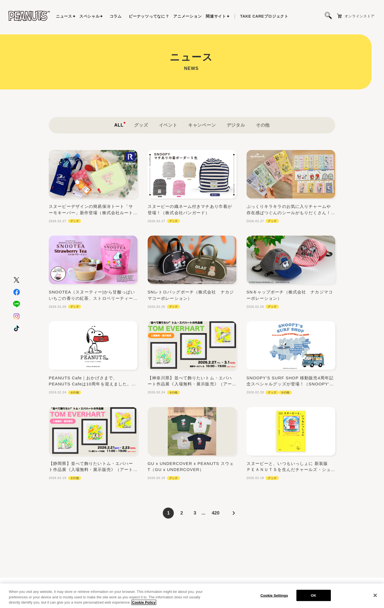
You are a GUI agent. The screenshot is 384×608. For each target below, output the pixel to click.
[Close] (375, 595)
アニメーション (187, 16)
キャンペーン (202, 145)
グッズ (141, 145)
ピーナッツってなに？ (149, 16)
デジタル (236, 145)
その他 (263, 145)
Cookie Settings (274, 595)
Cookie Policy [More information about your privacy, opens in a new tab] (143, 603)
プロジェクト (264, 16)
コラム (116, 16)
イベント (168, 145)
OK (313, 595)
